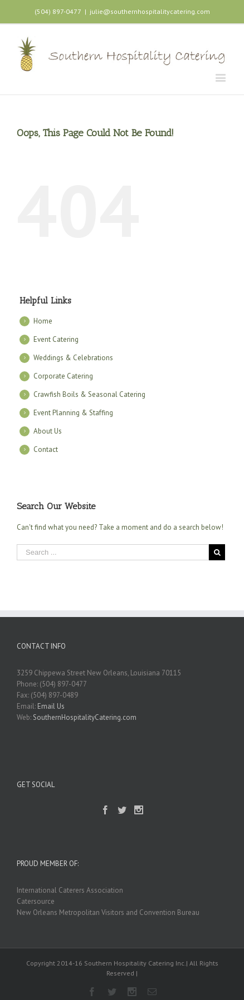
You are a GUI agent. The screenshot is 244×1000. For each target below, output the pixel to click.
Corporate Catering (63, 376)
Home (42, 321)
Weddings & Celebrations (73, 357)
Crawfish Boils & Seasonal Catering (89, 394)
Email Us (51, 706)
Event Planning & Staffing (73, 412)
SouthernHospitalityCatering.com (84, 717)
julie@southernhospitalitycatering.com (150, 11)
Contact (45, 449)
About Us (47, 431)
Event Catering (56, 339)
